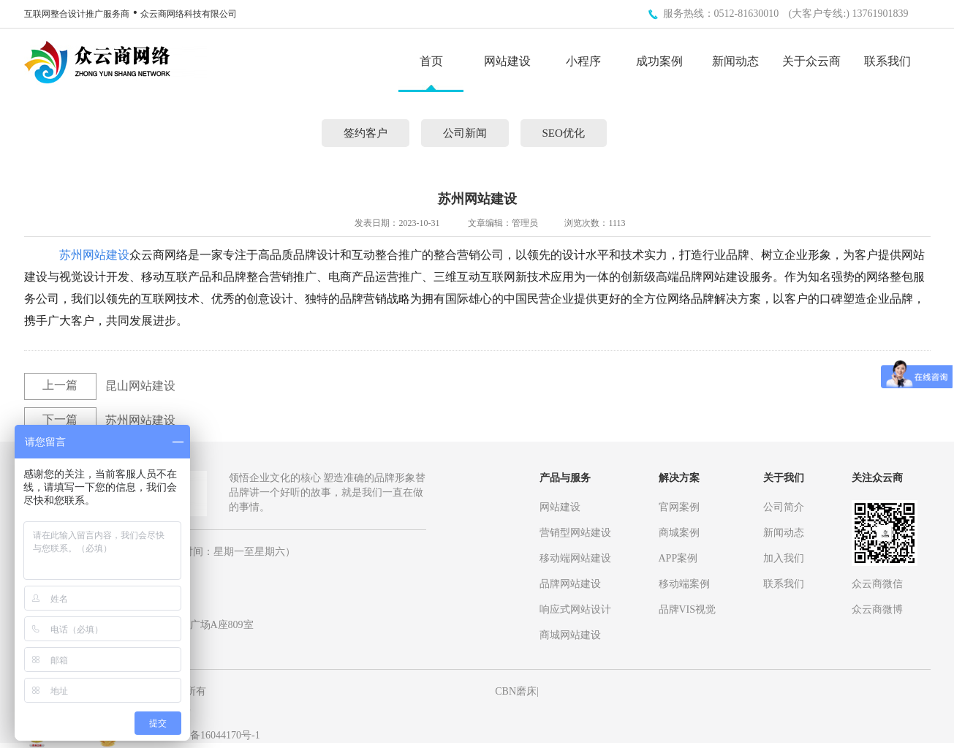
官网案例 (679, 507)
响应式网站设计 (575, 609)
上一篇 (59, 385)
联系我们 (887, 61)
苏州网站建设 (94, 255)
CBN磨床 (516, 691)
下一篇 (59, 419)
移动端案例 (684, 583)
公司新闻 (465, 133)
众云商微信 (877, 583)
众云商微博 (877, 609)
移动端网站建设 (575, 558)
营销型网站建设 (575, 532)
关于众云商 (811, 61)
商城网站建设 (570, 635)
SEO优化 (563, 133)
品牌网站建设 (570, 583)
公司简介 (783, 507)
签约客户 (365, 133)
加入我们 (783, 558)
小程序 (583, 61)
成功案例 (659, 61)
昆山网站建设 (140, 385)
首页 (431, 61)
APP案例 (678, 558)
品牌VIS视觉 (687, 609)
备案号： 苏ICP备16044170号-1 (190, 735)
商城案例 (679, 532)
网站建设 (507, 61)
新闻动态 (735, 61)
